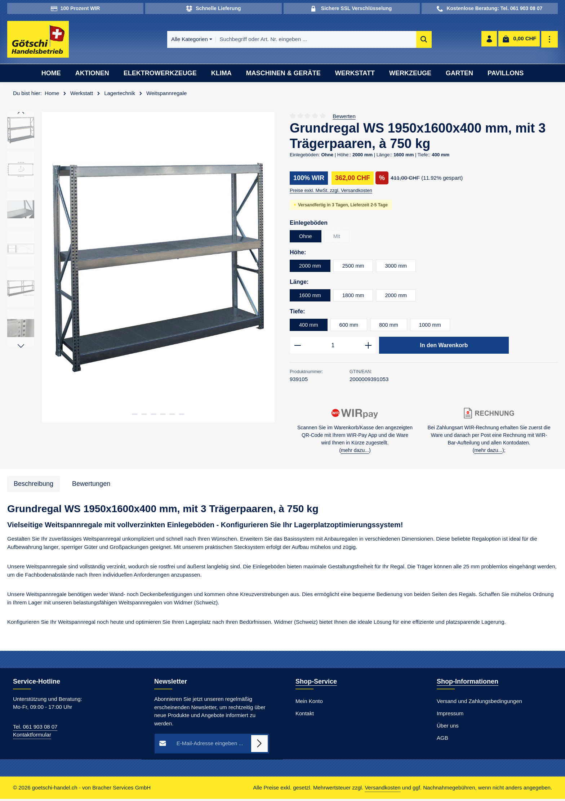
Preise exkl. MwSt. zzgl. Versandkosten (331, 191)
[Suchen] (400, 40)
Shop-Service (316, 683)
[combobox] (291, 40)
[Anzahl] (333, 347)
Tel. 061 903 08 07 (35, 728)
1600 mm (310, 296)
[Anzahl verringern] (297, 347)
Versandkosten (382, 790)
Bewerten (344, 117)
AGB (442, 740)
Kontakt (304, 715)
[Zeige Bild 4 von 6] (163, 415)
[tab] (33, 486)
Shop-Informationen (467, 683)
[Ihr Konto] (488, 40)
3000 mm (397, 267)
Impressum (450, 715)
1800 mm (354, 296)
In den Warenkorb (444, 346)
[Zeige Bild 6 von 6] (181, 415)
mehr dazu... (355, 452)
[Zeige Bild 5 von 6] (172, 415)
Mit (342, 238)
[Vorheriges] (20, 113)
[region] (141, 268)
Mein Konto (309, 703)
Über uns (448, 727)
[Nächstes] (20, 347)
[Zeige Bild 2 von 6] (144, 415)
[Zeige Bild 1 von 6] (135, 415)
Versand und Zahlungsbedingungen (479, 703)
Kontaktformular (32, 737)
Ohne (305, 237)
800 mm (390, 326)
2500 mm (354, 267)
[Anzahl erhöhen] (368, 347)
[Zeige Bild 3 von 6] (153, 415)
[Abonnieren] (259, 745)
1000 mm (432, 326)
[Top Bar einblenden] (549, 40)
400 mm (309, 326)
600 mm (349, 326)
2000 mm (310, 267)
